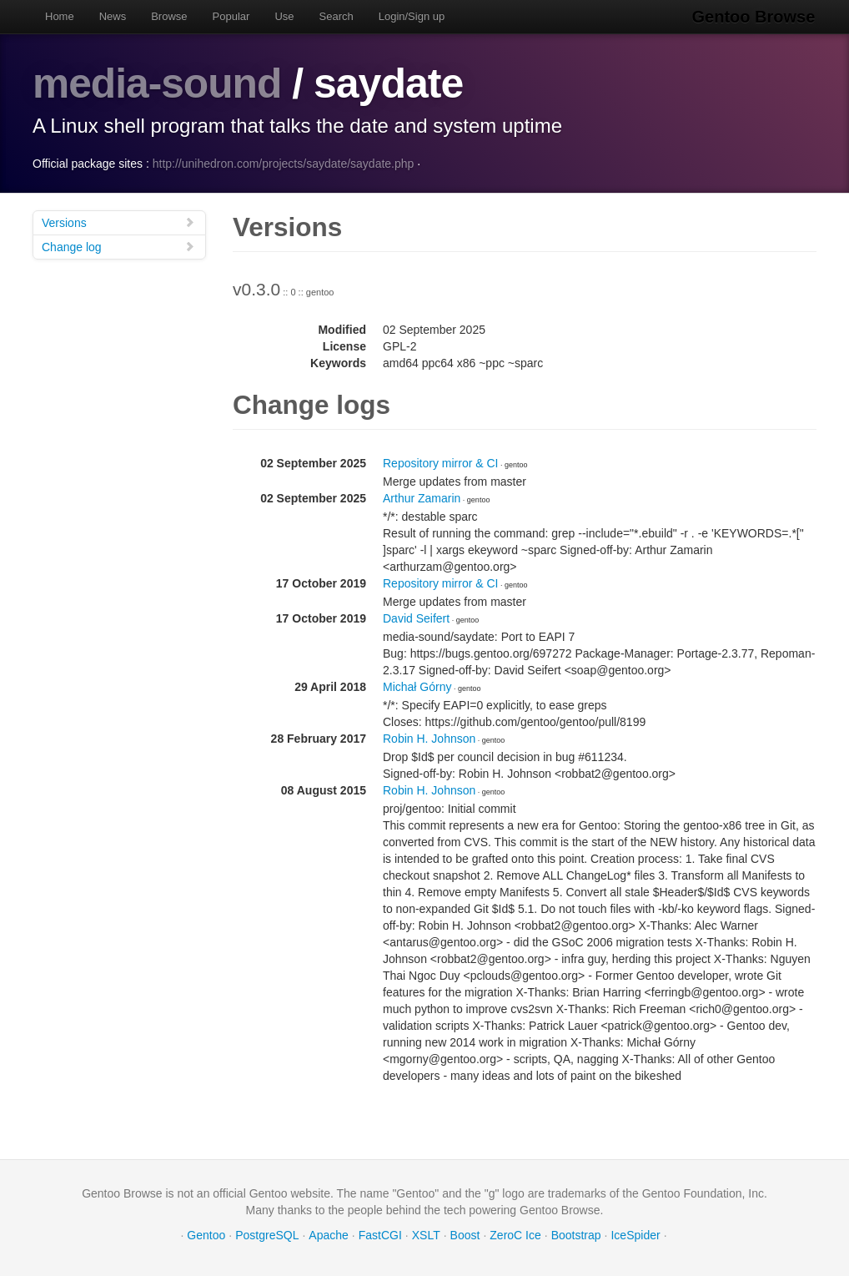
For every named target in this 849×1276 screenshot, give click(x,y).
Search (336, 16)
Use (284, 16)
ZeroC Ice (515, 1234)
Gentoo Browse (754, 17)
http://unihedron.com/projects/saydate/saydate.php (283, 162)
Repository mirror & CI (440, 462)
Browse (169, 16)
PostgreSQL (267, 1234)
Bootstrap (576, 1234)
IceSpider (635, 1234)
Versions (118, 221)
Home (59, 16)
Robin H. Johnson (429, 737)
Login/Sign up (412, 16)
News (113, 16)
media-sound (158, 83)
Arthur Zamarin (421, 497)
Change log (118, 246)
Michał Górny (417, 686)
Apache (328, 1234)
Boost (465, 1234)
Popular (231, 16)
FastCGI (380, 1234)
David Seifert (416, 617)
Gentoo (206, 1234)
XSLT (426, 1234)
